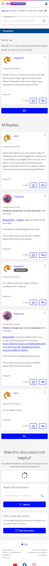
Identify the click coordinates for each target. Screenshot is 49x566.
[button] (45, 57)
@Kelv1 (21, 220)
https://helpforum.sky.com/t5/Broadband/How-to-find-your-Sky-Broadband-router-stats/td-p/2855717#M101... (24, 347)
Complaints (6, 555)
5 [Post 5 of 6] (6, 376)
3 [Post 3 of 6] (6, 249)
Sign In (46, 4)
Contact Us (42, 555)
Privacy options (8, 550)
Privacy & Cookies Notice (11, 552)
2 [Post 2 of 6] (6, 179)
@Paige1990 (8, 220)
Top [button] (26, 544)
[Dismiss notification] (46, 11)
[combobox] (22, 21)
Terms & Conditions (39, 550)
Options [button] (4, 40)
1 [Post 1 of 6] (6, 94)
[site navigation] (2, 3)
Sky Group (6, 558)
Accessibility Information (37, 552)
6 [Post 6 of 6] (6, 420)
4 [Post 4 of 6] (6, 296)
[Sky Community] (16, 4)
